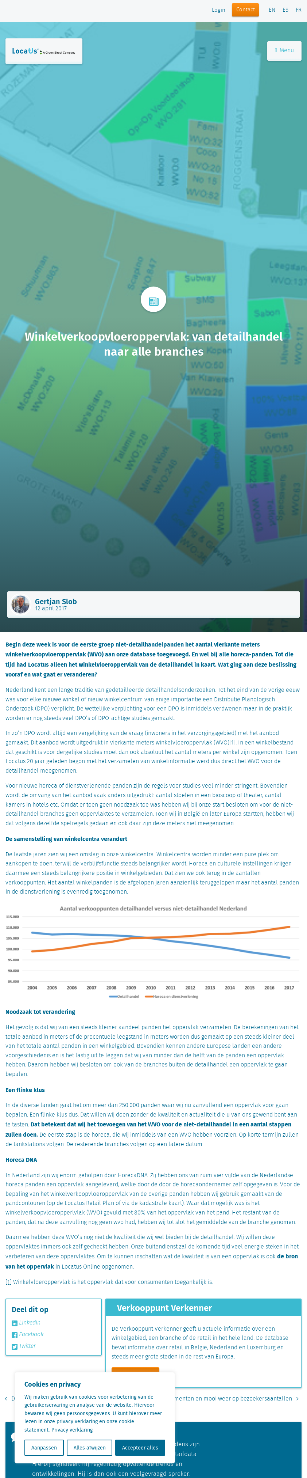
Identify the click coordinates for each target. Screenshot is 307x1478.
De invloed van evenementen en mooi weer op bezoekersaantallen (210, 1398)
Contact (245, 9)
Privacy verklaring (72, 1429)
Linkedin (26, 1323)
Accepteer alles (140, 1447)
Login (218, 10)
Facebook (27, 1335)
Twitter (24, 1346)
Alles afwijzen (90, 1447)
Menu (284, 50)
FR (299, 10)
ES (285, 10)
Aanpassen (44, 1447)
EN (272, 10)
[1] (232, 742)
